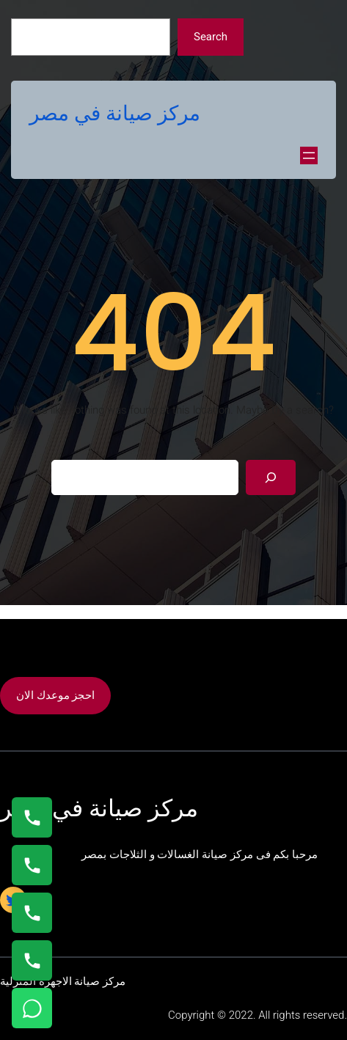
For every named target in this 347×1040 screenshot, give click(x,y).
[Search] (271, 477)
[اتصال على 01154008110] (32, 817)
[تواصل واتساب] (32, 1008)
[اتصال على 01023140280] (32, 913)
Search (210, 36)
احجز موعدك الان (55, 695)
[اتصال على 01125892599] (32, 960)
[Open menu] (309, 155)
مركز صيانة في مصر (114, 113)
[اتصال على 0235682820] (32, 865)
